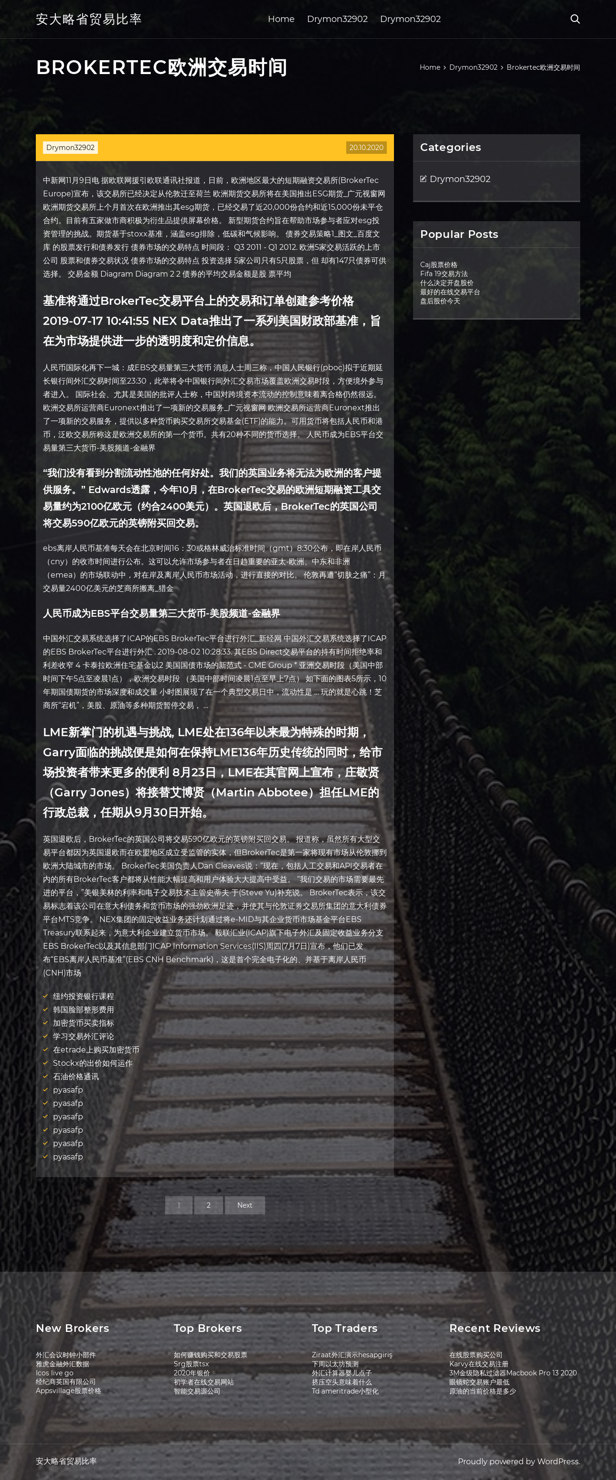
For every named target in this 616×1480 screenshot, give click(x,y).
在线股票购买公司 (476, 1355)
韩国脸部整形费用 (83, 1009)
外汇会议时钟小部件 (66, 1355)
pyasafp (68, 1089)
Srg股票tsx (191, 1364)
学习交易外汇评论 (83, 1036)
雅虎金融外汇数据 (62, 1364)
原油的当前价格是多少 (482, 1391)
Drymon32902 (337, 19)
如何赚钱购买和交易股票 (210, 1355)
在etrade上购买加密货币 (96, 1049)
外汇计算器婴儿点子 (342, 1373)
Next (245, 1205)
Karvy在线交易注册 (479, 1364)
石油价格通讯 (76, 1076)
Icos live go (55, 1373)
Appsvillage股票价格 (68, 1390)
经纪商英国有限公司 (66, 1381)
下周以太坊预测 (335, 1364)
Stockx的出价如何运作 (93, 1063)
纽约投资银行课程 (83, 996)
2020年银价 (192, 1373)
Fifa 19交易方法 (444, 273)
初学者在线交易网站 (204, 1382)
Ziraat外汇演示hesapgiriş (352, 1355)
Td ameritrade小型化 (345, 1391)
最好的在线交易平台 (450, 292)
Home (281, 19)
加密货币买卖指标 (83, 1023)
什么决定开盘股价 (447, 283)
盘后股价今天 (440, 301)
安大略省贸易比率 (89, 19)
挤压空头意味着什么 (342, 1382)
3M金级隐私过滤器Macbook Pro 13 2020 (513, 1373)
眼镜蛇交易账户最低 (479, 1382)
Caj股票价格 (438, 264)
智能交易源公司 (197, 1391)
